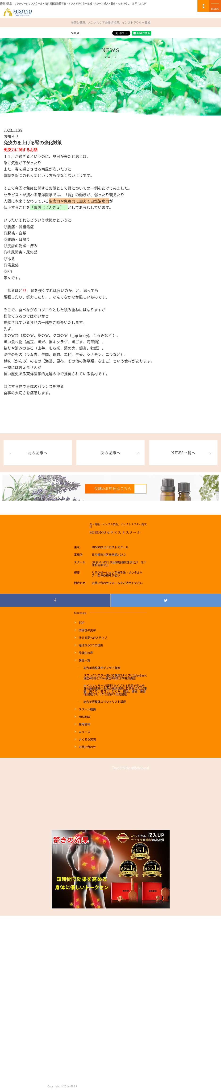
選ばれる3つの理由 (91, 645)
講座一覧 (84, 660)
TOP (81, 623)
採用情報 (84, 724)
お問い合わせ (87, 747)
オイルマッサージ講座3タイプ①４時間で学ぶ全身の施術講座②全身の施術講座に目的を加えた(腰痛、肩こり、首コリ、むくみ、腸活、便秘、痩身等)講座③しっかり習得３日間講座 (115, 690)
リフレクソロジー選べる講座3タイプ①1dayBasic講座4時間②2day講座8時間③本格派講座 (115, 676)
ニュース (84, 732)
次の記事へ (110, 452)
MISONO (84, 717)
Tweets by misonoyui (130, 767)
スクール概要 (87, 709)
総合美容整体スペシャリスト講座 (104, 702)
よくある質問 (87, 739)
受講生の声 (86, 653)
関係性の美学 (87, 630)
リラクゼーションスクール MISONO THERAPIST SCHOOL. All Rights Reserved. (126, 1086)
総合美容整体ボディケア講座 (101, 668)
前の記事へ (37, 452)
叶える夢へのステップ (93, 638)
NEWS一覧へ (183, 452)
